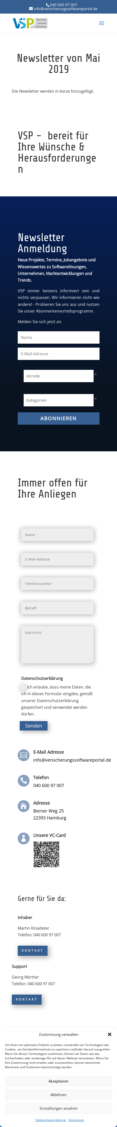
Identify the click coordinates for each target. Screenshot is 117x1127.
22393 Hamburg (49, 818)
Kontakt (33, 950)
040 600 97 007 (63, 4)
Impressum (76, 1120)
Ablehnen (58, 1094)
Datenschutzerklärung (50, 1120)
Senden (33, 725)
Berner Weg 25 (48, 811)
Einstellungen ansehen (59, 1108)
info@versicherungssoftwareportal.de (72, 760)
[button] (109, 1034)
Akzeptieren (58, 1081)
